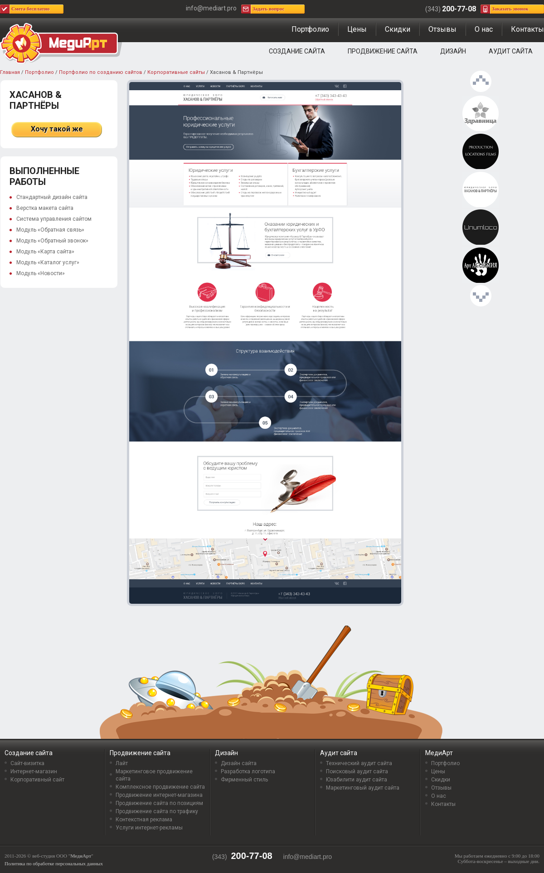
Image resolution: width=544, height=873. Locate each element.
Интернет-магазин (33, 771)
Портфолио (310, 29)
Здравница (480, 114)
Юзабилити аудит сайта (356, 779)
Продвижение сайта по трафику (157, 811)
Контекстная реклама (144, 819)
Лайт (122, 763)
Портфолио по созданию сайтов (100, 72)
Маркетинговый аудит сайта (362, 788)
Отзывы (442, 29)
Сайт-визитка (27, 763)
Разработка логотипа (248, 771)
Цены (357, 29)
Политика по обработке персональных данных (54, 863)
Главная (10, 72)
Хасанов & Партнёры (480, 190)
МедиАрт (439, 753)
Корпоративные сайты (176, 72)
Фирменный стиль (244, 779)
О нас (484, 29)
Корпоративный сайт (37, 779)
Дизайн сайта (239, 763)
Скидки (397, 29)
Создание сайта (297, 51)
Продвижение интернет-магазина (159, 795)
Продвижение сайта (383, 51)
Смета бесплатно (30, 8)
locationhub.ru (480, 152)
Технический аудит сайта (359, 763)
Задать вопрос (268, 8)
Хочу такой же (57, 129)
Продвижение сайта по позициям (159, 803)
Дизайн (453, 51)
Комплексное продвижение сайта (160, 787)
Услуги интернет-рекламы (149, 827)
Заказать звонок (510, 8)
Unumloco (480, 227)
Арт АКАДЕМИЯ (480, 265)
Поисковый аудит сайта (357, 771)
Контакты (527, 29)
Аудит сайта (511, 51)
